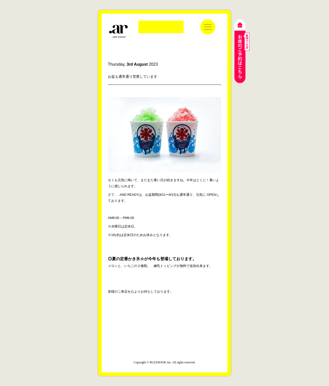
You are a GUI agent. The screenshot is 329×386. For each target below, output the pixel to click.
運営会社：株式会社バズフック (164, 351)
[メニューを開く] (207, 26)
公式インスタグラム (153, 327)
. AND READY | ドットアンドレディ (118, 31)
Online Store (161, 27)
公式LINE (175, 327)
